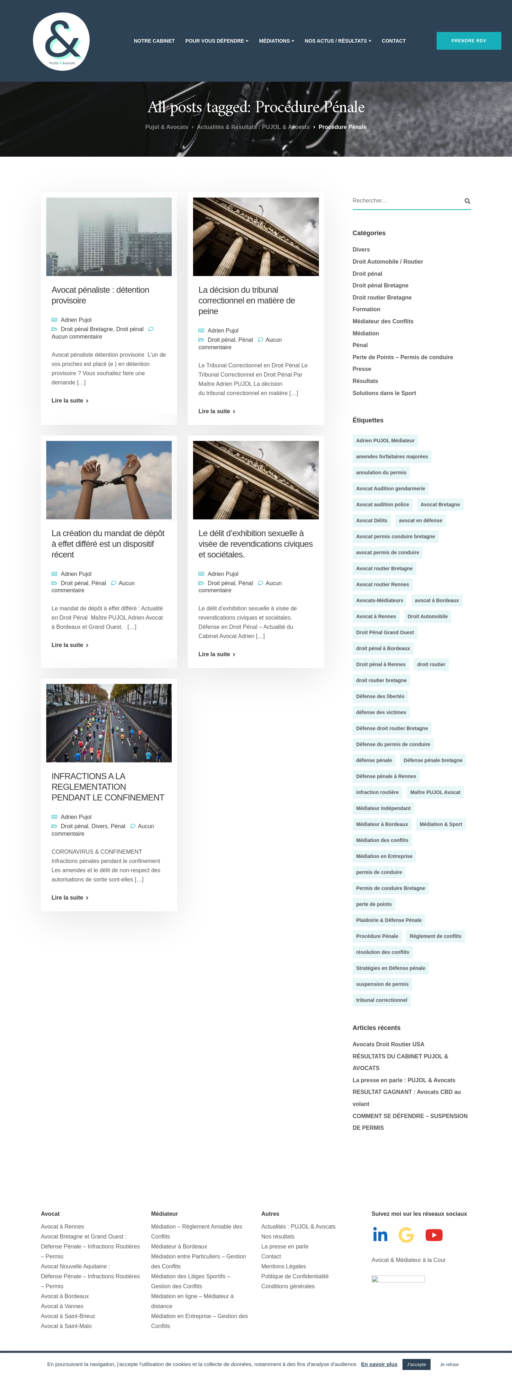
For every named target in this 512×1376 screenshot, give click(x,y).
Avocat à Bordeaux (65, 1296)
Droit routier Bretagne (382, 298)
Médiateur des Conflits (383, 321)
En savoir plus (379, 1364)
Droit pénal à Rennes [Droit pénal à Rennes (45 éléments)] (381, 664)
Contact (394, 41)
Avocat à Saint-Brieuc (68, 1316)
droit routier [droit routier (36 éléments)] (431, 664)
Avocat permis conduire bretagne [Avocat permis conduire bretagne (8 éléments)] (395, 536)
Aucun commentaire (77, 337)
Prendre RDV (469, 40)
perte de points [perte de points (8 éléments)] (374, 904)
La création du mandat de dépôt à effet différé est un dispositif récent (108, 589)
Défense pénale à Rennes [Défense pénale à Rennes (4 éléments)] (386, 776)
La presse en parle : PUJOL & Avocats (404, 1080)
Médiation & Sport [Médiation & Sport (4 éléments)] (441, 824)
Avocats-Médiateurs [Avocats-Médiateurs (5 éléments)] (380, 600)
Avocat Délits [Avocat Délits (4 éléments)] (372, 520)
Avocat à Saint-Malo (66, 1326)
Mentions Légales (283, 1266)
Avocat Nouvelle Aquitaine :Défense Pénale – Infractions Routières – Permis (90, 1276)
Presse (362, 369)
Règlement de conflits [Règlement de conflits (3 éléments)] (435, 936)
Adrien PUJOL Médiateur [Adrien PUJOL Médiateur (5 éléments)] (385, 440)
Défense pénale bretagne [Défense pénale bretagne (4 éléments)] (433, 760)
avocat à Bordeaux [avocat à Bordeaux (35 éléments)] (437, 600)
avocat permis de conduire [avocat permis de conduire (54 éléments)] (387, 552)
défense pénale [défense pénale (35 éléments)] (374, 760)
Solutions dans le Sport (384, 393)
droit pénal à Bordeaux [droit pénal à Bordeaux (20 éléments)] (383, 648)
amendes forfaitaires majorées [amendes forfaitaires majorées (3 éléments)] (392, 456)
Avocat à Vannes (62, 1306)
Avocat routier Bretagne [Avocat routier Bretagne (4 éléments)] (384, 568)
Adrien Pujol (76, 320)
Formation (366, 309)
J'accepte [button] (416, 1364)
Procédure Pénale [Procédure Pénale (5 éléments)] (377, 936)
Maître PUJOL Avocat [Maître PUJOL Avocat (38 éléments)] (435, 792)
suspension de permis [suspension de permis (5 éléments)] (382, 984)
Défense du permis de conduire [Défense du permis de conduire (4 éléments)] (393, 744)
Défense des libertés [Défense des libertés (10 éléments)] (380, 696)
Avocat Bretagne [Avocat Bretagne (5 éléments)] (440, 504)
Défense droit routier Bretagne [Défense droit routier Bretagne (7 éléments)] (392, 728)
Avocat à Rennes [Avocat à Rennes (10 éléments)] (376, 616)
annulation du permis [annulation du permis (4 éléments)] (381, 472)
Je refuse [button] (449, 1364)
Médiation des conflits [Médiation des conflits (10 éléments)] (382, 840)
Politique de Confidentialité (295, 1276)
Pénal (246, 340)
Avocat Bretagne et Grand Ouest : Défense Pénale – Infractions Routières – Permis (90, 1246)
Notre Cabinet (154, 41)
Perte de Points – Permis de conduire (403, 357)
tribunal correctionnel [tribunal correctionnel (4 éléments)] (381, 1000)
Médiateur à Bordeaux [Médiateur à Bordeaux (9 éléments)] (382, 824)
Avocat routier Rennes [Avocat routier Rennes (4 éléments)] (382, 584)
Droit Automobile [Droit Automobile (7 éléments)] (427, 616)
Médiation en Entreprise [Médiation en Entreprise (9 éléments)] (384, 856)
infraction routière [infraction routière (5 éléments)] (377, 792)
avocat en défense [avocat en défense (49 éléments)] (420, 520)
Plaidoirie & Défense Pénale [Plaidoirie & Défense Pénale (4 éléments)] (389, 920)
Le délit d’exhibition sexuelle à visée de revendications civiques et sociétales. (255, 543)
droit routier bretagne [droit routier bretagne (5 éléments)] (381, 680)
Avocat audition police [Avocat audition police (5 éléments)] (382, 504)
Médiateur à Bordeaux (179, 1246)
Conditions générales (288, 1286)
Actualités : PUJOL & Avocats (298, 1227)
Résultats (365, 381)
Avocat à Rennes (62, 1227)
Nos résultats (277, 1237)
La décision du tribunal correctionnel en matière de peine (246, 300)
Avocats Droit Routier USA (389, 1044)
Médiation (366, 333)
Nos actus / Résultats (336, 41)
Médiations (274, 41)
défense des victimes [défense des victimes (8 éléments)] (381, 712)
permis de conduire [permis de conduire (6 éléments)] (379, 872)
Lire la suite (67, 401)
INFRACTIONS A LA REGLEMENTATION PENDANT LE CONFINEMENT (108, 868)
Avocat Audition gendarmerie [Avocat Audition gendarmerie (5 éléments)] (390, 488)
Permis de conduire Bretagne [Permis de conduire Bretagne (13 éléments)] (391, 888)
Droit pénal (130, 329)
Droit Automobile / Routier (388, 262)
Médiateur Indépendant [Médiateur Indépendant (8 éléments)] (383, 808)
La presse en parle (285, 1246)
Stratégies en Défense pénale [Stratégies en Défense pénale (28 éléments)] (391, 968)
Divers (99, 908)
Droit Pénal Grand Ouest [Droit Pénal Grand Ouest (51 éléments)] (385, 632)
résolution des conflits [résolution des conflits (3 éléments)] (382, 952)
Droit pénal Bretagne (87, 329)
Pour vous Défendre (215, 41)
